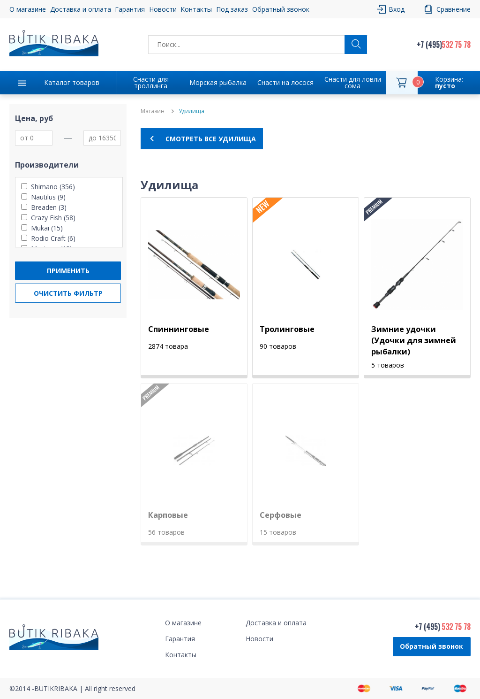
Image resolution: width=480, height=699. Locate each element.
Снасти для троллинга (151, 82)
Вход (397, 9)
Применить (68, 270)
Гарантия (130, 9)
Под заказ (232, 9)
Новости (163, 9)
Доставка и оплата (80, 9)
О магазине (27, 9)
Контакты (196, 9)
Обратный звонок (280, 9)
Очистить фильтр (68, 293)
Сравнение (453, 9)
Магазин (153, 111)
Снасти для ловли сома (352, 82)
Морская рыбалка (218, 82)
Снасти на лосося (285, 82)
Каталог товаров (71, 82)
